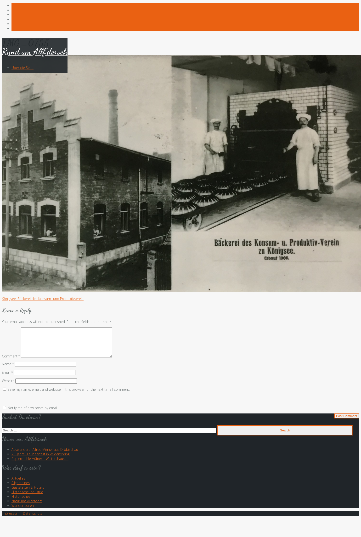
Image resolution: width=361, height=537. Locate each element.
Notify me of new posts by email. (33, 413)
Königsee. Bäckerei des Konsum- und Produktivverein (43, 298)
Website (8, 386)
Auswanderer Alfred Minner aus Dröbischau (44, 455)
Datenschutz (32, 519)
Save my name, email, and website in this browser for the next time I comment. (69, 395)
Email (7, 378)
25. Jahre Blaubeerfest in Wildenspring (40, 460)
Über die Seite (22, 67)
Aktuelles (18, 484)
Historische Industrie (27, 497)
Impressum (10, 519)
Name (8, 369)
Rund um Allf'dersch (35, 51)
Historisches (20, 502)
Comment (11, 362)
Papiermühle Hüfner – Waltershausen (39, 464)
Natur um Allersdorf (26, 506)
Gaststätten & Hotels (27, 493)
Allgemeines (20, 488)
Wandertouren (22, 511)
